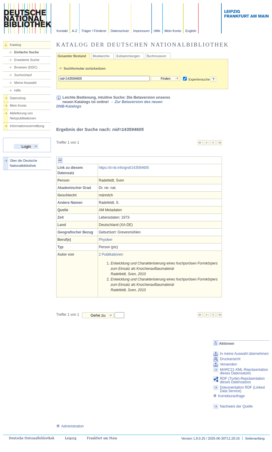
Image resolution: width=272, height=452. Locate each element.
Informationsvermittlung (27, 126)
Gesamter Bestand (72, 56)
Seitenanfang (255, 438)
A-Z (74, 31)
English (190, 31)
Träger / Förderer (94, 31)
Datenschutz (120, 31)
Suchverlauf (23, 75)
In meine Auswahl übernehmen (244, 354)
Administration (70, 426)
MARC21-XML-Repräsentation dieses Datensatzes (244, 371)
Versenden (228, 364)
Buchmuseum (156, 56)
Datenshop (18, 98)
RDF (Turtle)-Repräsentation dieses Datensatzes (242, 380)
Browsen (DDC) (25, 67)
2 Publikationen (111, 254)
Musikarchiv (101, 56)
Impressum (141, 31)
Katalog (15, 45)
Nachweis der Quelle (236, 406)
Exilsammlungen (128, 56)
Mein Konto (173, 31)
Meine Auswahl (25, 82)
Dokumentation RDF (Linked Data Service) (242, 389)
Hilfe (157, 31)
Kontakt (62, 31)
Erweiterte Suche (26, 60)
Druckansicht (230, 359)
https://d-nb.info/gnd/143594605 (124, 168)
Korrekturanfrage (229, 396)
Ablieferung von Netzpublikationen (23, 115)
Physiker (105, 240)
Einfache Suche (26, 52)
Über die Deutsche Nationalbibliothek (23, 163)
